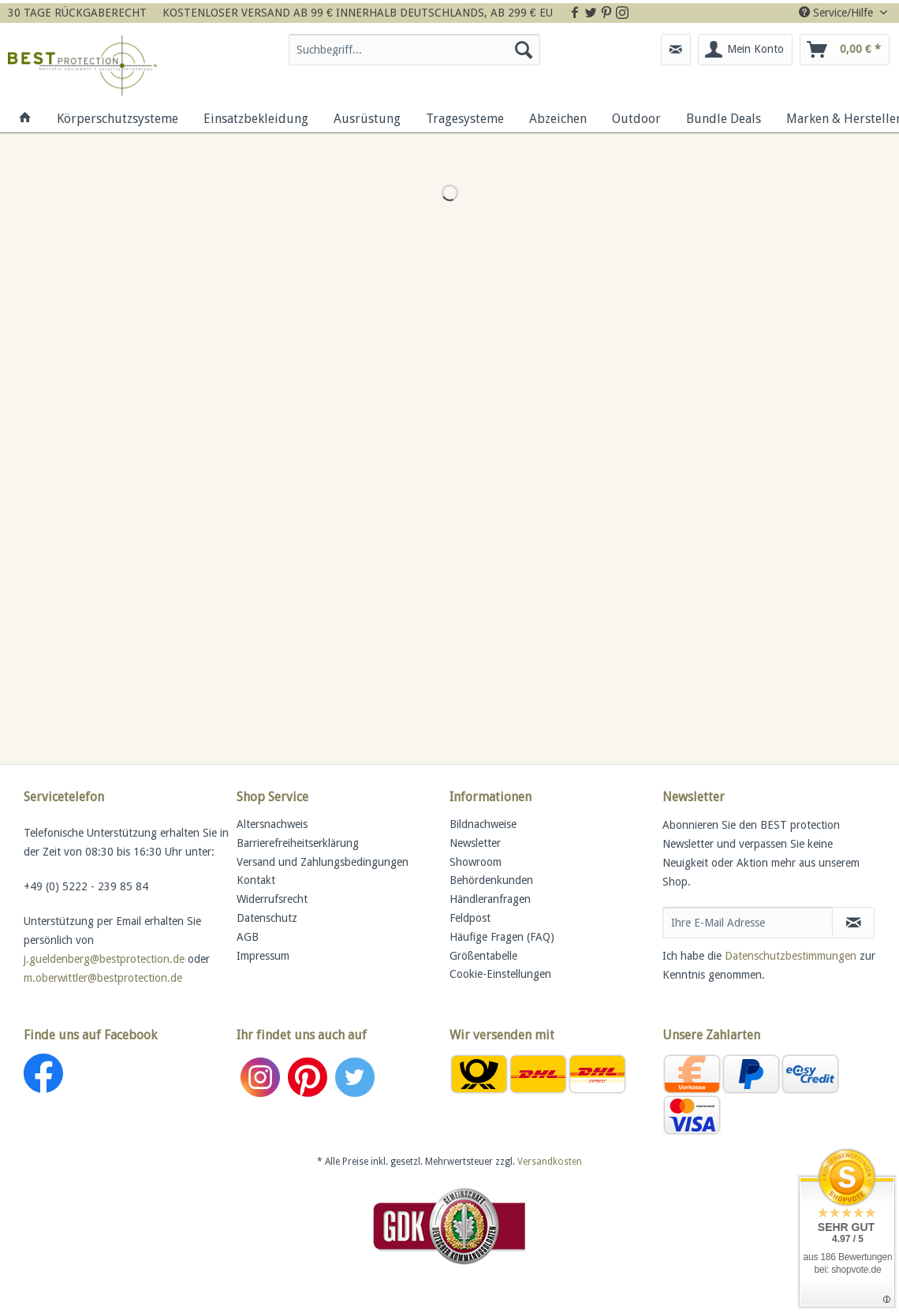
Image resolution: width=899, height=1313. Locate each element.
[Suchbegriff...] (414, 49)
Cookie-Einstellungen (500, 974)
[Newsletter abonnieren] (853, 922)
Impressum (263, 955)
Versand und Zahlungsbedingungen (322, 862)
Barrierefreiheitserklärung (298, 843)
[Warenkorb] (845, 49)
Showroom (476, 862)
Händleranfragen (490, 899)
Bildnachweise (483, 824)
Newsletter (475, 843)
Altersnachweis (272, 824)
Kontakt (256, 880)
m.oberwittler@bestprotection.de (103, 978)
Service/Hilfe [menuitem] (837, 12)
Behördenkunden (491, 880)
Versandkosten (549, 1161)
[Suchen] (523, 49)
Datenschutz (267, 918)
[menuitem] (414, 56)
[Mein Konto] (745, 49)
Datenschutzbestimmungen (790, 955)
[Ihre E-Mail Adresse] (747, 922)
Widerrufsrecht (272, 899)
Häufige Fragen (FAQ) (502, 937)
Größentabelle (483, 955)
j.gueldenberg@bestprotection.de (104, 959)
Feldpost (470, 918)
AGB (248, 937)
